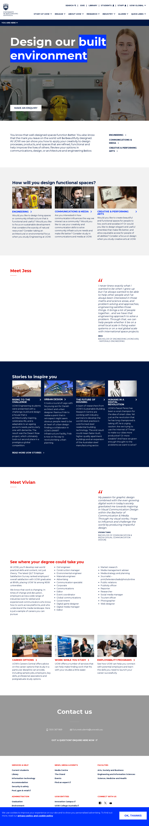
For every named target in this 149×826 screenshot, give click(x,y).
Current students (20, 770)
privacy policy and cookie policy (35, 816)
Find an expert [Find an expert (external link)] (62, 782)
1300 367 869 (54, 729)
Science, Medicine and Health (112, 778)
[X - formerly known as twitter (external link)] (105, 803)
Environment (18, 806)
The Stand (60, 774)
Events (58, 778)
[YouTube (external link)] (110, 803)
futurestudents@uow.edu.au (86, 729)
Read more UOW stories (26, 453)
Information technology (23, 778)
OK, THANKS (133, 815)
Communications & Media (120, 141)
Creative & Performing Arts (123, 149)
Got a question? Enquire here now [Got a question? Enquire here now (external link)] (73, 740)
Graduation (17, 802)
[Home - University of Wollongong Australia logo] (10, 10)
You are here (10, 23)
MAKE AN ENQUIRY (25, 108)
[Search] (70, 5)
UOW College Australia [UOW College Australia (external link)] (66, 806)
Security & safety (20, 786)
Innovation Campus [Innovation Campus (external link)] (64, 802)
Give (82, 5)
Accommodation (20, 782)
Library (93, 5)
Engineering (116, 135)
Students (106, 5)
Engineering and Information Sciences (116, 774)
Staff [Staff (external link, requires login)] (121, 5)
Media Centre (61, 770)
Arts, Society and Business (111, 770)
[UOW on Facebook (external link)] (100, 803)
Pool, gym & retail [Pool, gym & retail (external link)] (20, 791)
